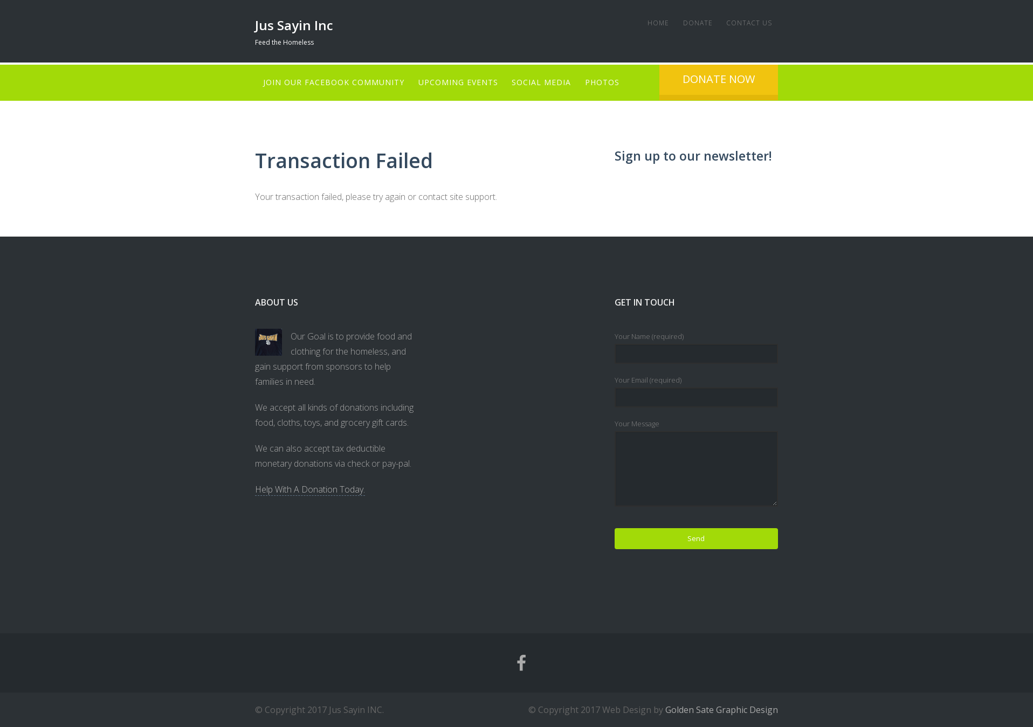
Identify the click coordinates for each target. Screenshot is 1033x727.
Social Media (546, 82)
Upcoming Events (460, 82)
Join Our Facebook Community (333, 82)
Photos (609, 82)
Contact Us (747, 22)
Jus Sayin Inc (294, 25)
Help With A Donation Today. (310, 489)
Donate (693, 22)
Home (651, 22)
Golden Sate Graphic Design (721, 710)
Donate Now (782, 79)
